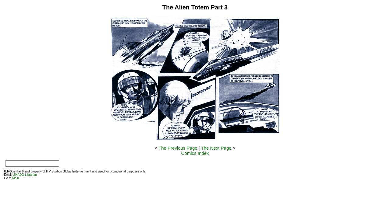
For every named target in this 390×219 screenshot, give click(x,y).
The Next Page (216, 148)
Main (15, 178)
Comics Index (195, 153)
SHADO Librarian (25, 174)
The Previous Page (177, 148)
